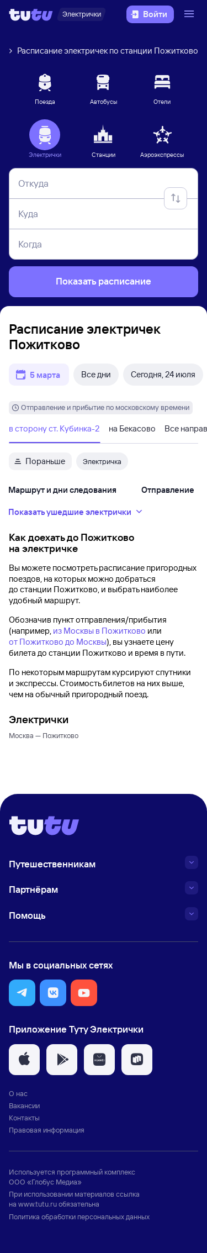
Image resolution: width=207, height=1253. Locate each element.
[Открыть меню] (190, 14)
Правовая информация (46, 1129)
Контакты (24, 1117)
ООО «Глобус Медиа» (45, 1181)
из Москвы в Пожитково (99, 630)
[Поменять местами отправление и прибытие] (175, 198)
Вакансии (24, 1105)
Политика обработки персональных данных (79, 1216)
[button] (22, 993)
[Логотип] (31, 14)
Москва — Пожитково (43, 735)
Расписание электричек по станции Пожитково (107, 50)
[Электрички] (81, 14)
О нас (18, 1093)
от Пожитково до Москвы (58, 641)
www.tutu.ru (37, 1203)
